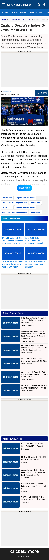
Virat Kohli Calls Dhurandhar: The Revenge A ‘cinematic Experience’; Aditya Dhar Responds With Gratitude (36, 243)
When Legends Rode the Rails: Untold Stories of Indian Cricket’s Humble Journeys (34, 374)
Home (5, 12)
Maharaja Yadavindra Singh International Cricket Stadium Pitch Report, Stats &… (33, 472)
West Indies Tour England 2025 (14, 203)
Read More (24, 188)
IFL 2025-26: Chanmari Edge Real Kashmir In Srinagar (35, 264)
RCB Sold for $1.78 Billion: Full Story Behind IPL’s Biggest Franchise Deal (33, 320)
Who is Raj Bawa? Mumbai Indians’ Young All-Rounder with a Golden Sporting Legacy (34, 347)
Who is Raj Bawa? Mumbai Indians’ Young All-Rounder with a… (34, 486)
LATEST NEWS (19, 12)
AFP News (7, 92)
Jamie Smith (7, 198)
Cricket (28, 556)
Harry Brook (35, 203)
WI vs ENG (27, 19)
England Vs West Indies (25, 198)
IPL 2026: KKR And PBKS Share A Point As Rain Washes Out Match (13, 264)
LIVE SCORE (36, 12)
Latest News (15, 19)
